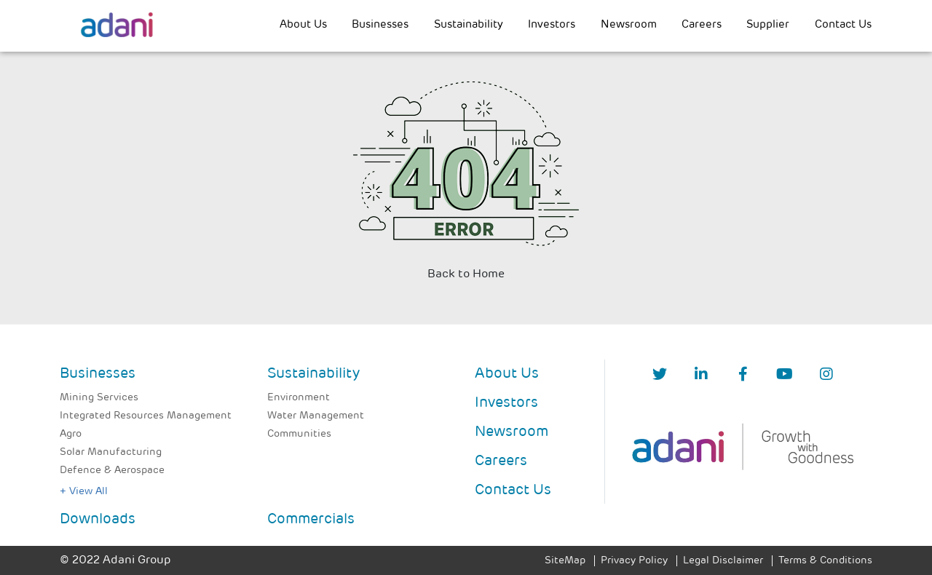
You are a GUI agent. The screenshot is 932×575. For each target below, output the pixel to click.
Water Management (315, 416)
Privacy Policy (634, 560)
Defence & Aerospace (112, 470)
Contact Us (843, 25)
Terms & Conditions (825, 560)
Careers (702, 25)
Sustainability (468, 25)
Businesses (380, 25)
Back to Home (466, 274)
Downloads (97, 519)
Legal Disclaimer (723, 560)
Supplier (767, 25)
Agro (71, 434)
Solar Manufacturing (111, 452)
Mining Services (99, 397)
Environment (298, 397)
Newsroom (629, 25)
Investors (551, 25)
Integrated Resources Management (146, 416)
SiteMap (565, 560)
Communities (299, 434)
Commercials (311, 519)
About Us (303, 25)
